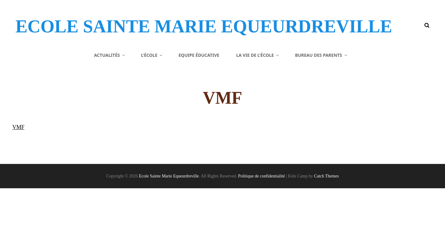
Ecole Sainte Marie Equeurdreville (136, 35)
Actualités (110, 95)
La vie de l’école (258, 95)
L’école (152, 95)
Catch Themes (326, 216)
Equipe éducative (199, 95)
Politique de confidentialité (261, 216)
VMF (18, 168)
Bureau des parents (321, 95)
